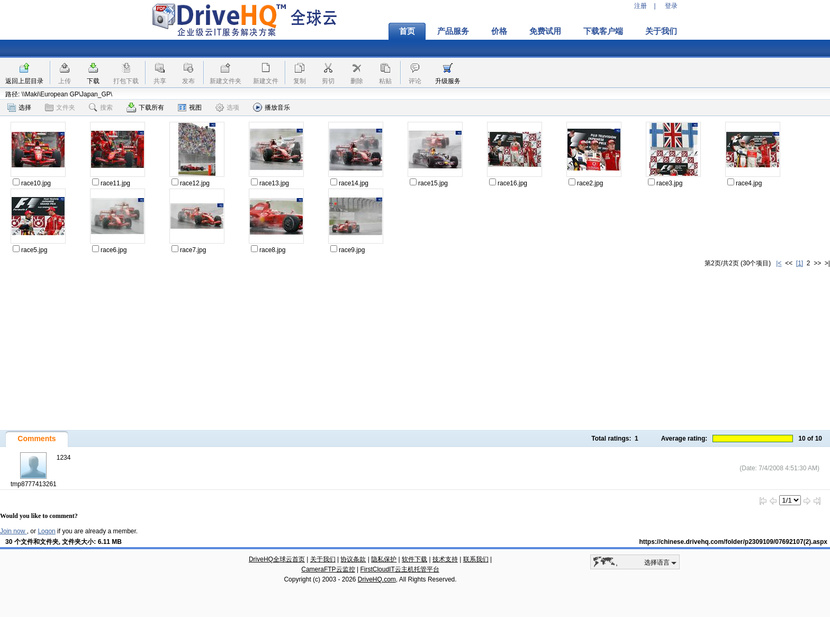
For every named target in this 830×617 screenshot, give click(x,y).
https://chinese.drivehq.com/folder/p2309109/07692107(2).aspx (733, 542)
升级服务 (448, 81)
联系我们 (476, 559)
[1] (799, 263)
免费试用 (545, 31)
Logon (46, 531)
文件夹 (60, 107)
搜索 (101, 107)
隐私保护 (383, 559)
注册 (640, 6)
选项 (227, 107)
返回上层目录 (24, 81)
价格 (499, 31)
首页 (407, 31)
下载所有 (145, 107)
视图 (190, 107)
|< (778, 263)
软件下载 (414, 559)
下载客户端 (603, 31)
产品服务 (453, 31)
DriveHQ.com (377, 579)
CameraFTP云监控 (328, 569)
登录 (671, 6)
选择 (19, 107)
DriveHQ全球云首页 (277, 559)
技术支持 (445, 559)
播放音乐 (271, 107)
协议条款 (353, 559)
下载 (93, 81)
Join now (13, 531)
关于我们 (661, 31)
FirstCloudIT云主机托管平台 (399, 569)
